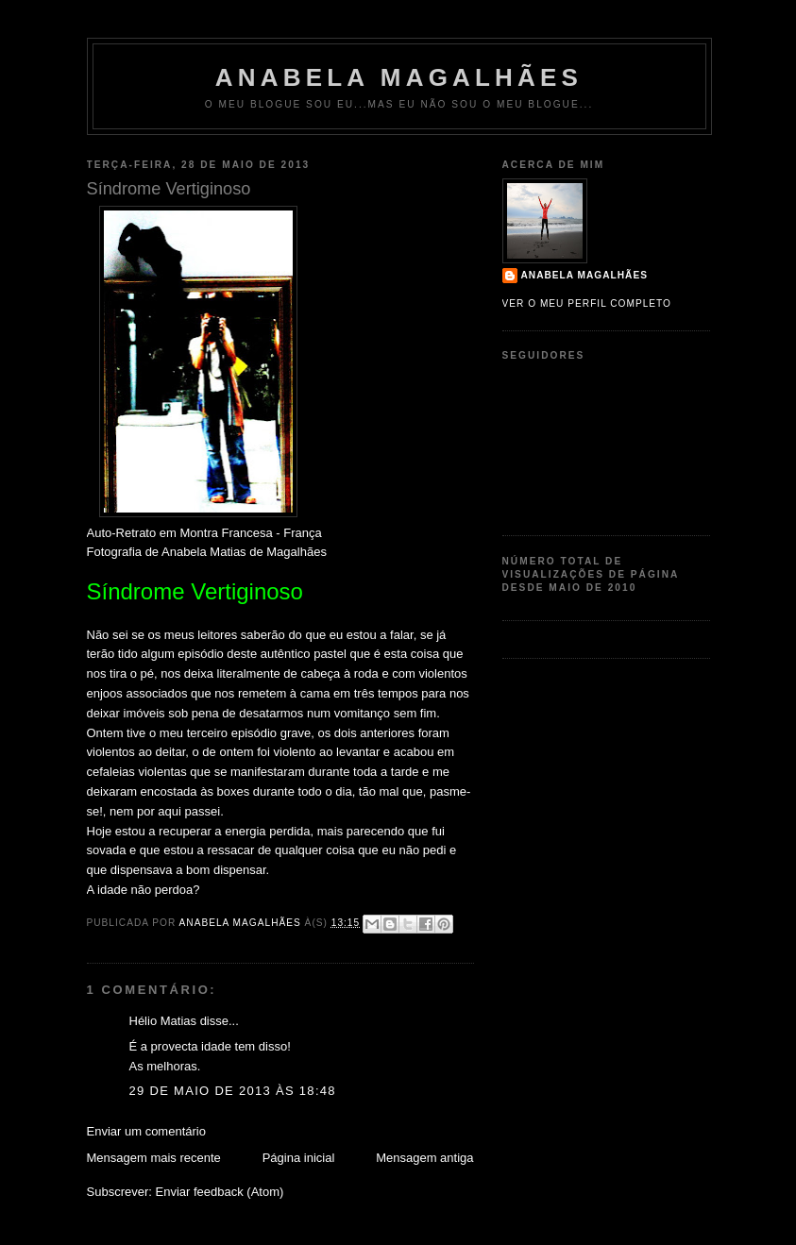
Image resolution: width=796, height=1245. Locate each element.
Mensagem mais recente (154, 1158)
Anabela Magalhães (399, 77)
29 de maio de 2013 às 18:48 (232, 1091)
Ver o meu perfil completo (587, 303)
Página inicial (299, 1158)
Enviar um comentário (146, 1131)
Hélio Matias (163, 1021)
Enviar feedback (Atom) (219, 1192)
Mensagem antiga (424, 1158)
